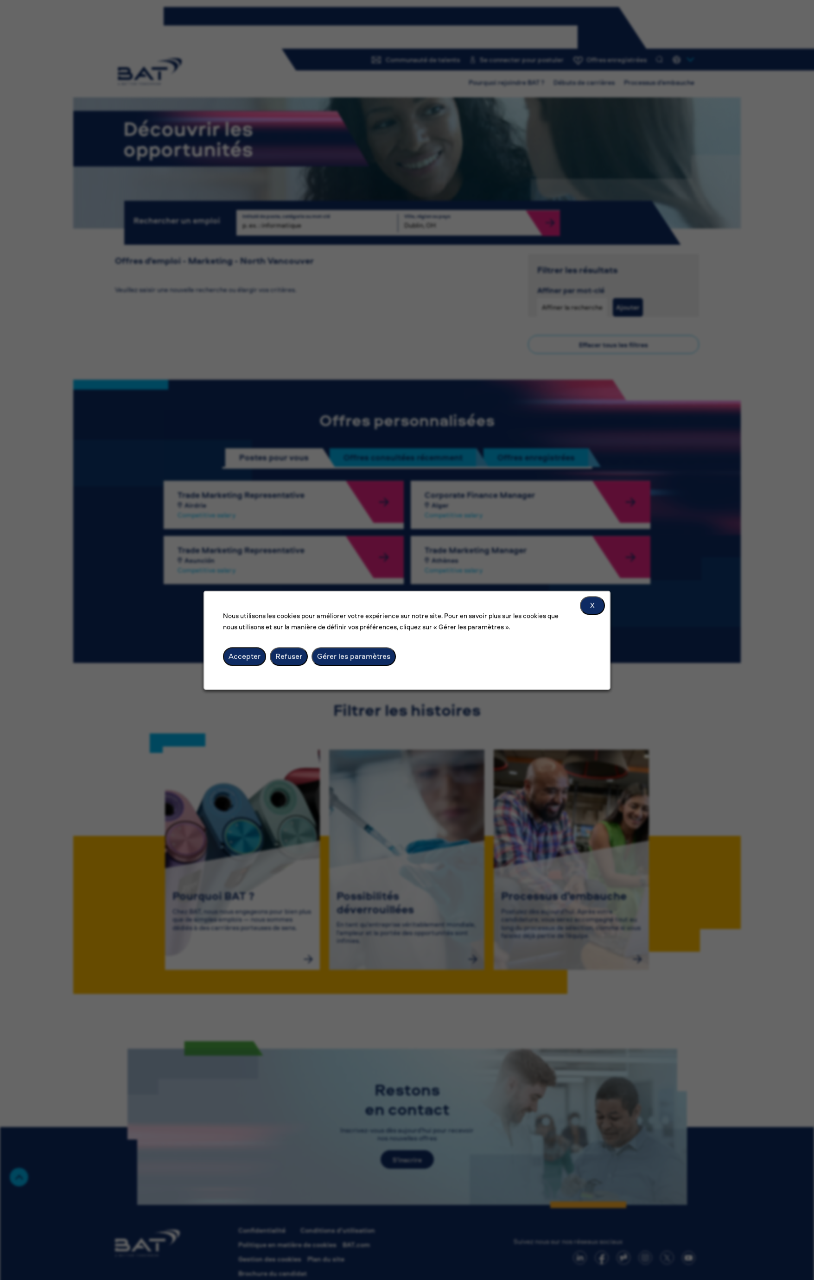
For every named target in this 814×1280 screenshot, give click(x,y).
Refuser (288, 656)
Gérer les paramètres (353, 656)
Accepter (245, 656)
